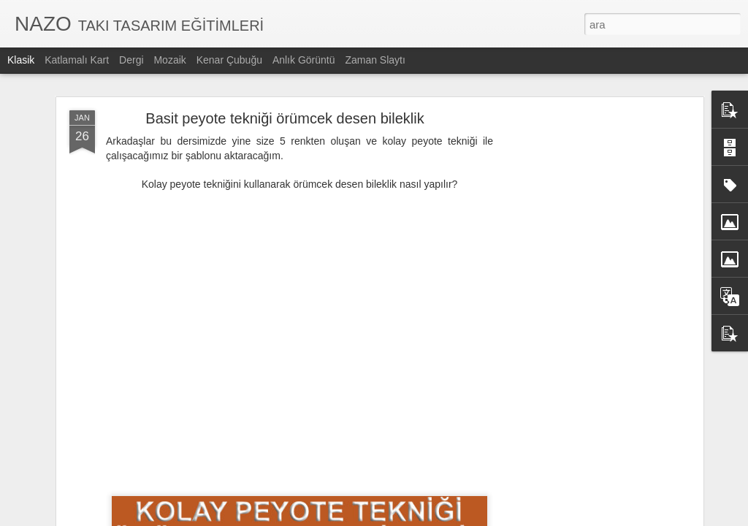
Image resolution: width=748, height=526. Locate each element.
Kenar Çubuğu (229, 60)
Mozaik (169, 60)
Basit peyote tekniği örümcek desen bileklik (284, 112)
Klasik (20, 60)
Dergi (131, 60)
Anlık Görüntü (303, 60)
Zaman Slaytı (375, 60)
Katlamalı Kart (77, 60)
